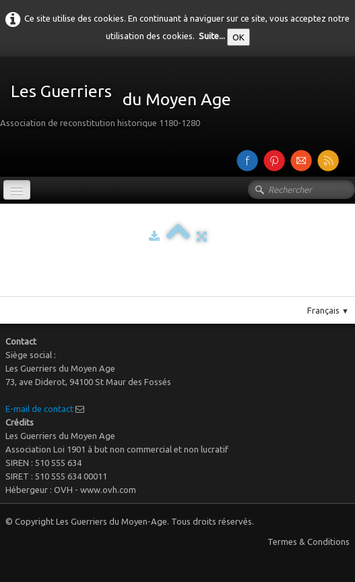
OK (238, 37)
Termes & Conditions (308, 541)
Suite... (212, 35)
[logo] (120, 101)
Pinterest (191, 290)
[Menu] (16, 190)
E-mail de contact (39, 408)
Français (328, 310)
